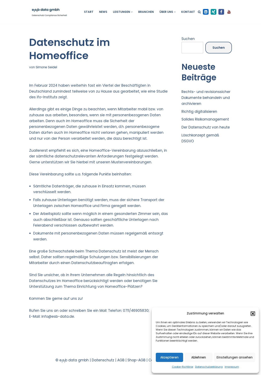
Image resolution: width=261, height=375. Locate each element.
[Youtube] (229, 12)
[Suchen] (199, 11)
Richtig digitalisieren (199, 111)
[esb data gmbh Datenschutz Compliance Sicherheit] (49, 11)
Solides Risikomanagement (205, 119)
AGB (120, 361)
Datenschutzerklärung (209, 366)
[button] (253, 314)
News (103, 12)
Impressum (232, 366)
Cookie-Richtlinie (182, 366)
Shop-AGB (136, 361)
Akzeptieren (169, 357)
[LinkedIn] (206, 12)
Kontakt (188, 12)
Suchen (188, 38)
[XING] (213, 12)
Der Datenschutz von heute (205, 127)
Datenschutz (103, 361)
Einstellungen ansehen (235, 357)
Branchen (146, 12)
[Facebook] (221, 12)
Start (88, 12)
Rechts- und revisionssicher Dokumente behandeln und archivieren (205, 97)
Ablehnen (198, 357)
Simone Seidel (46, 67)
